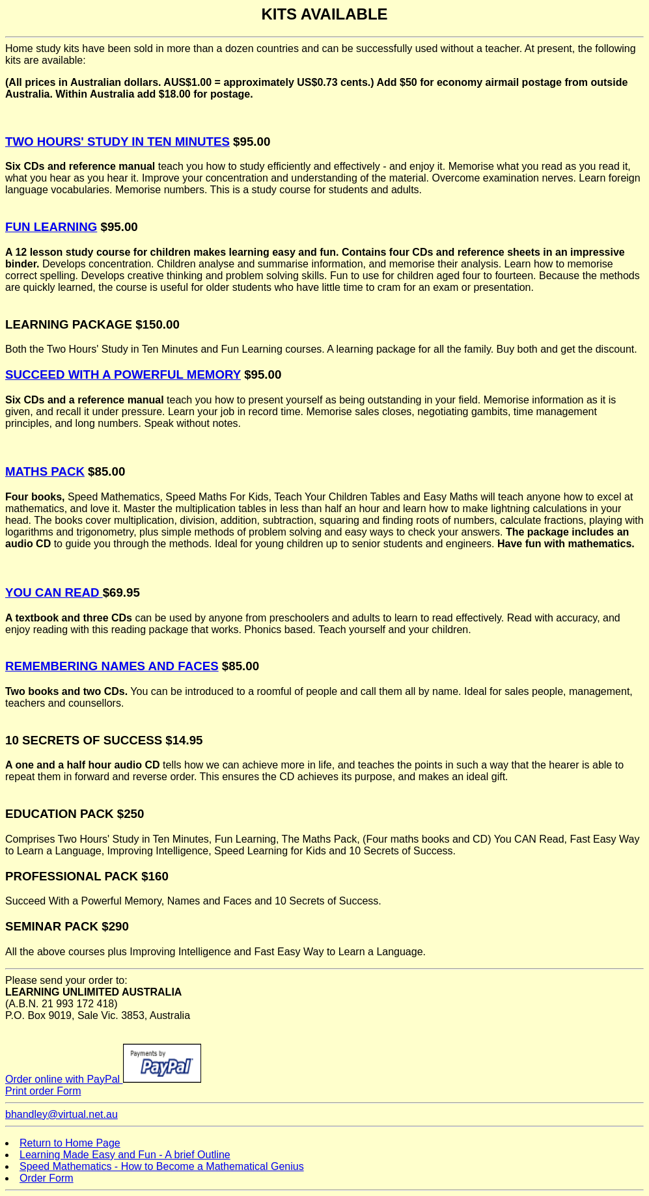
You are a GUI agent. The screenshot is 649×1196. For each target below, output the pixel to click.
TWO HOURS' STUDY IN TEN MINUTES (117, 141)
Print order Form (43, 1090)
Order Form (47, 1178)
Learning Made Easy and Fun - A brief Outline (125, 1154)
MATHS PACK (45, 471)
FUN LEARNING (51, 227)
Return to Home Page (70, 1142)
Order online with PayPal (103, 1079)
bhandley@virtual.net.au (61, 1114)
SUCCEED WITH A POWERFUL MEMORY (123, 374)
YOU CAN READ (54, 592)
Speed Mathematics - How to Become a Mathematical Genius (162, 1166)
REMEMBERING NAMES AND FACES (112, 666)
